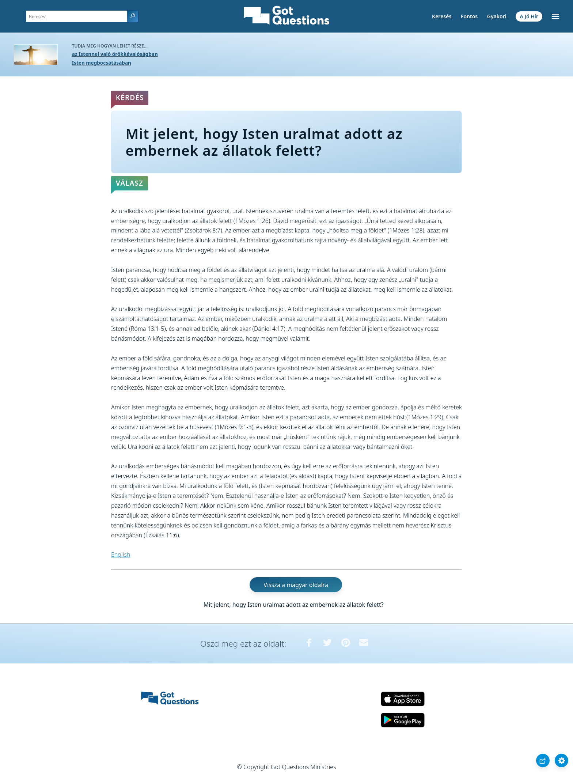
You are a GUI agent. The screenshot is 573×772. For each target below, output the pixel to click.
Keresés (441, 16)
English (120, 554)
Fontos (469, 16)
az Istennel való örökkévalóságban (115, 53)
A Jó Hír (529, 16)
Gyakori (496, 16)
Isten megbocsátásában (101, 62)
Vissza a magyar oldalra (295, 585)
